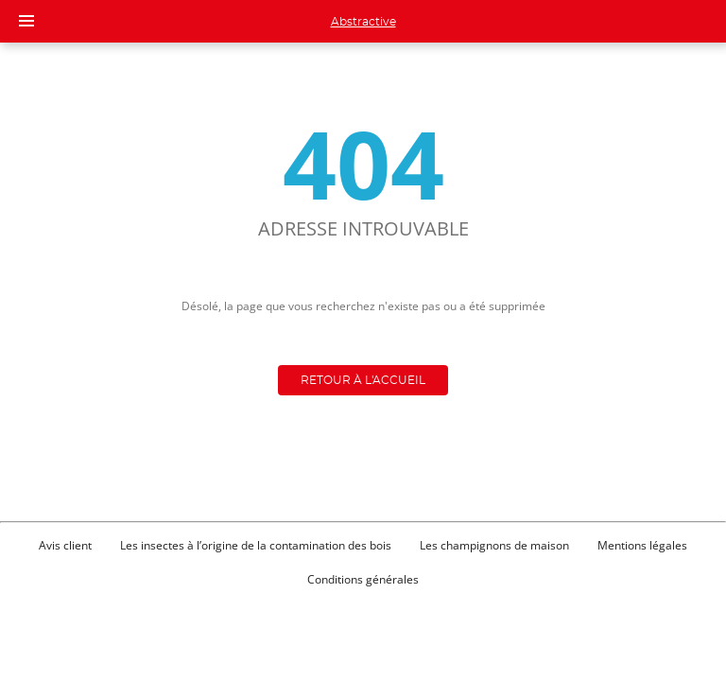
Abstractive (363, 21)
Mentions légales (642, 545)
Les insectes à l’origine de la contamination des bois (255, 545)
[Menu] (26, 21)
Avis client (65, 545)
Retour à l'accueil (363, 380)
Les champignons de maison (494, 545)
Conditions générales (363, 579)
